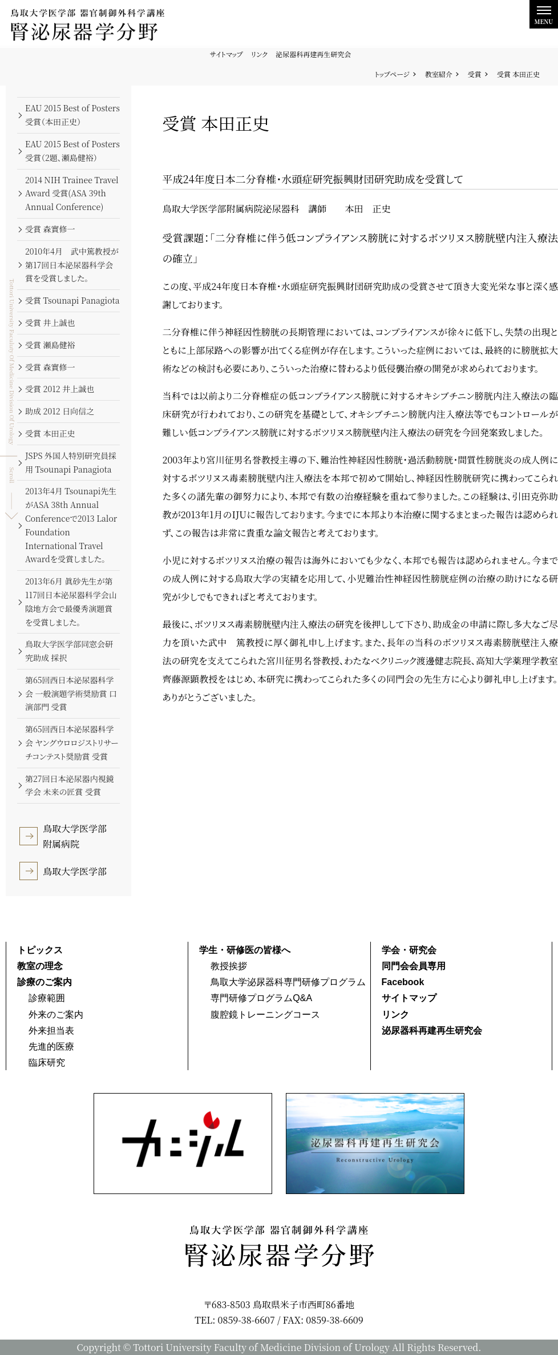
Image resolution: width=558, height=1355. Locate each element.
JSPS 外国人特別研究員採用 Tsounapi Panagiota (70, 462)
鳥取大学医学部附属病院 (75, 836)
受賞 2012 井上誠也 (59, 388)
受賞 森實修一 (50, 229)
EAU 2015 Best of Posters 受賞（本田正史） (72, 114)
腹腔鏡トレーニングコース (265, 1014)
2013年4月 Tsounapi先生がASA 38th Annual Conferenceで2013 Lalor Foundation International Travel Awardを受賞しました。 (71, 524)
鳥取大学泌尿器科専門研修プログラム (288, 982)
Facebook (403, 982)
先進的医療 (51, 1046)
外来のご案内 (56, 1014)
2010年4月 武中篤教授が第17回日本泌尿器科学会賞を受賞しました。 (72, 264)
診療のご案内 (44, 982)
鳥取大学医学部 (75, 871)
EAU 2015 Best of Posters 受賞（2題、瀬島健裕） (72, 150)
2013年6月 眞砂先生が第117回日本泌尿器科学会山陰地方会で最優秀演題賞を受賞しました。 (71, 601)
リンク (259, 54)
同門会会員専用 (414, 966)
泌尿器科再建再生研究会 (313, 54)
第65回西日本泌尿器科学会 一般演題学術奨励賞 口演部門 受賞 (71, 693)
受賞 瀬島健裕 (50, 344)
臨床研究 (47, 1062)
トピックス (40, 950)
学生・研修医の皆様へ (244, 950)
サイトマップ (226, 54)
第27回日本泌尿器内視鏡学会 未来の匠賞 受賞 (69, 785)
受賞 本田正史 (50, 433)
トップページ (392, 74)
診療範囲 (47, 998)
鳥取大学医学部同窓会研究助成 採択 (69, 650)
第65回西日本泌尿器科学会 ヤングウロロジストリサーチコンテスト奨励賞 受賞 (72, 742)
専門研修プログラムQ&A (261, 998)
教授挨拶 (229, 966)
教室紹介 (438, 74)
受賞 (475, 74)
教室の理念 (40, 966)
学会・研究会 (409, 950)
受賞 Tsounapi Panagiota (72, 300)
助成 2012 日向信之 (59, 411)
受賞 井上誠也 (50, 322)
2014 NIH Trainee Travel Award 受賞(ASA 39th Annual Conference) (72, 193)
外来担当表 (51, 1030)
